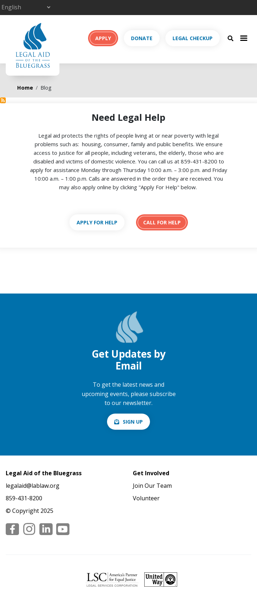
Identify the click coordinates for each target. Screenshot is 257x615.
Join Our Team (152, 486)
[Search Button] (231, 38)
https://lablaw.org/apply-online (97, 222)
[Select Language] (26, 7)
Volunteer (146, 498)
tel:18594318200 (162, 222)
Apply (103, 38)
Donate (141, 38)
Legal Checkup (193, 38)
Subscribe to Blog (3, 100)
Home (25, 87)
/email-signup (128, 422)
